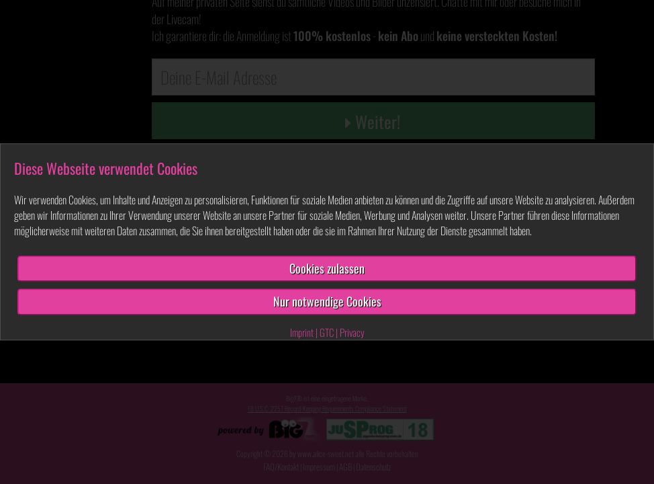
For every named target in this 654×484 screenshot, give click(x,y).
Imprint (302, 332)
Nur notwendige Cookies (327, 302)
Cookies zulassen (327, 268)
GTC (327, 332)
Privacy (352, 332)
